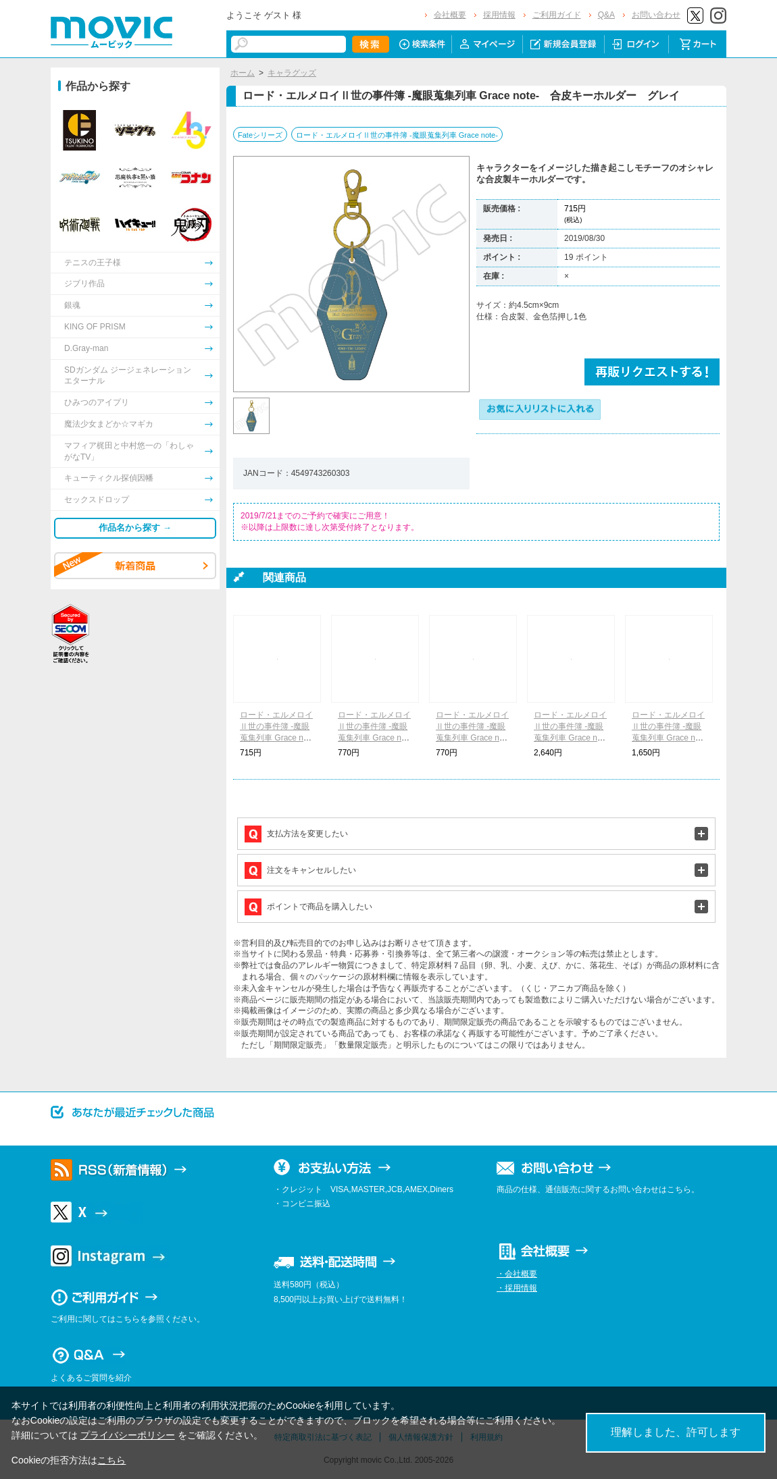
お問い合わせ (656, 15)
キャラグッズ (292, 73)
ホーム (242, 73)
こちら (111, 1460)
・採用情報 (517, 1288)
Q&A (606, 15)
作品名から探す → (135, 527)
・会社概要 (517, 1274)
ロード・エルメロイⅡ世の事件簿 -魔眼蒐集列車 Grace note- (397, 135)
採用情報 (499, 15)
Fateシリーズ (260, 135)
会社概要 (450, 15)
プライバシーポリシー (127, 1435)
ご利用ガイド (556, 15)
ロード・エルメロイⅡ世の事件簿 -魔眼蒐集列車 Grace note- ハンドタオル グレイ (472, 737)
